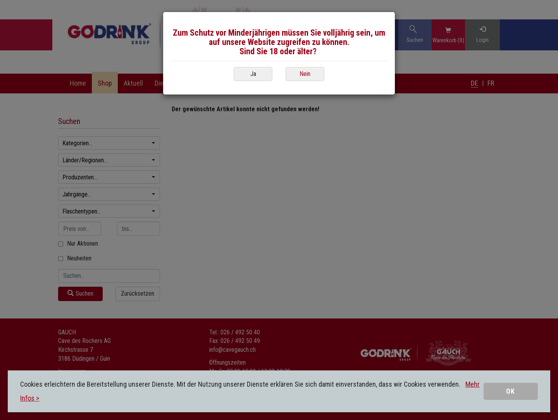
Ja (253, 73)
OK (510, 391)
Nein (305, 73)
